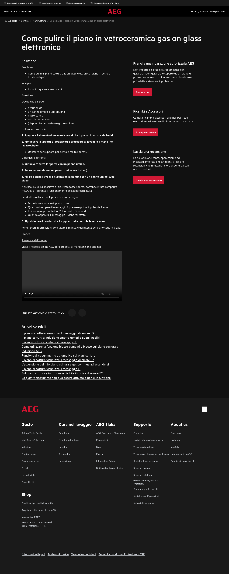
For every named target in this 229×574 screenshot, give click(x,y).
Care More (64, 432)
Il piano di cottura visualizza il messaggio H (51, 369)
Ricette (100, 453)
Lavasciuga (65, 460)
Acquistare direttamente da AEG (39, 509)
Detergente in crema (34, 129)
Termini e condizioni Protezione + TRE (122, 554)
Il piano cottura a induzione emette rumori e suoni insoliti (61, 337)
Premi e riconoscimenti (182, 460)
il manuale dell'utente (34, 240)
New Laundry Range (69, 439)
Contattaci (138, 432)
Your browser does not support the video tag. (72, 276)
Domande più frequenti (145, 488)
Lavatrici (63, 446)
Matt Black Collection (33, 439)
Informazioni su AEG (181, 453)
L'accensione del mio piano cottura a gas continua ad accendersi (65, 364)
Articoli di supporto (143, 502)
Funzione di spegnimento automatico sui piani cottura (58, 355)
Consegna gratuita (75, 3)
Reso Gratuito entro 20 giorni (104, 3)
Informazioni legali (33, 554)
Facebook (176, 432)
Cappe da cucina (30, 460)
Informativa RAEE (31, 516)
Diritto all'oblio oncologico (109, 467)
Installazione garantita (49, 3)
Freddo (25, 467)
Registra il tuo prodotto (145, 460)
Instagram (176, 439)
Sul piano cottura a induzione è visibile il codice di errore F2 (62, 373)
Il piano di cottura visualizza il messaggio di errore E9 (58, 333)
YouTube (175, 446)
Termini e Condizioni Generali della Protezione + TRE (37, 524)
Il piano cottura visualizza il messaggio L (49, 342)
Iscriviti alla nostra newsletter (148, 439)
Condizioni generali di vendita (37, 502)
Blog (98, 446)
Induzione (27, 446)
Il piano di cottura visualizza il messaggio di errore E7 (58, 360)
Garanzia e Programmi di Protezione (146, 482)
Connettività (28, 481)
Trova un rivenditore (144, 446)
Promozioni (102, 439)
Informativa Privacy (106, 460)
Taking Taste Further (32, 432)
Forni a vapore (29, 453)
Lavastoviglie (29, 474)
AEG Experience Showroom (110, 432)
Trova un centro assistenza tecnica (151, 453)
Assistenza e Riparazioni (146, 495)
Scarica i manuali (142, 467)
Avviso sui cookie (58, 554)
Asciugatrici (65, 453)
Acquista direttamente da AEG (18, 3)
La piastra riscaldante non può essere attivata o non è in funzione (66, 377)
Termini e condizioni (83, 554)
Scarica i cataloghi (142, 474)
